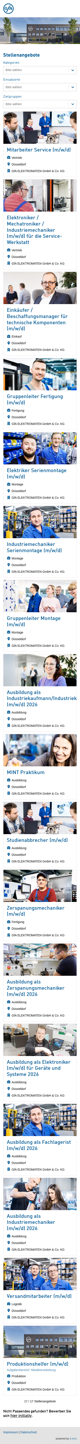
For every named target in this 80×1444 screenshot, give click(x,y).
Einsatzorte (11, 80)
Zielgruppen (12, 96)
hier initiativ (21, 1415)
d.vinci (73, 1438)
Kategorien (11, 63)
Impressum (10, 1432)
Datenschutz (28, 1432)
